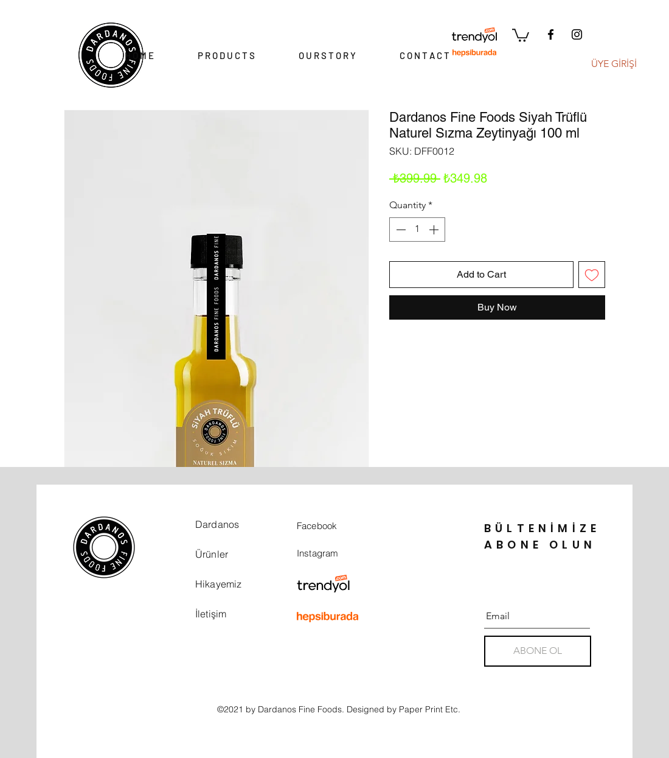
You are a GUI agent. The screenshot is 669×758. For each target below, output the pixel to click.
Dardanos (217, 524)
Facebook (317, 526)
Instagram (317, 553)
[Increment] (434, 229)
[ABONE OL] (537, 651)
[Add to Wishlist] (591, 274)
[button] (520, 34)
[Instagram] (577, 34)
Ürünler (211, 554)
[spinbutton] (417, 229)
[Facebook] (551, 34)
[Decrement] (399, 229)
